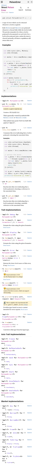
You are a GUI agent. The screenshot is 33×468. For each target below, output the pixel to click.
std (2, 5)
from (6, 322)
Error (12, 250)
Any (11, 406)
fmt (6, 220)
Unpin (11, 372)
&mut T (12, 198)
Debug (12, 215)
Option (5, 258)
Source (11, 12)
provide (8, 297)
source (7, 256)
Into (15, 433)
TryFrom (16, 447)
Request (18, 299)
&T (6, 184)
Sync (11, 365)
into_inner (6, 130)
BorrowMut (14, 420)
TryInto (16, 456)
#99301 (25, 305)
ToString (14, 440)
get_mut (11, 196)
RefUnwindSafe (15, 348)
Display (13, 232)
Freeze (12, 339)
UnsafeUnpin (14, 381)
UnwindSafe (14, 391)
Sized (16, 410)
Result (20, 222)
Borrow (13, 413)
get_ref (11, 181)
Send (11, 358)
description (10, 269)
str (7, 271)
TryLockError (8, 319)
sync (5, 5)
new (9, 104)
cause (7, 283)
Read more (6, 227)
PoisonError (15, 2)
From (4, 317)
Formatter (6, 222)
